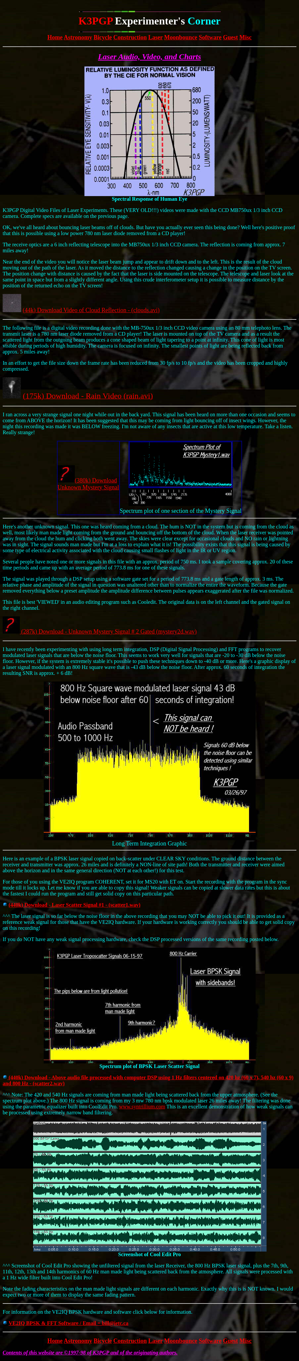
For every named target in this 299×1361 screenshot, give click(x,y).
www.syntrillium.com (142, 1106)
